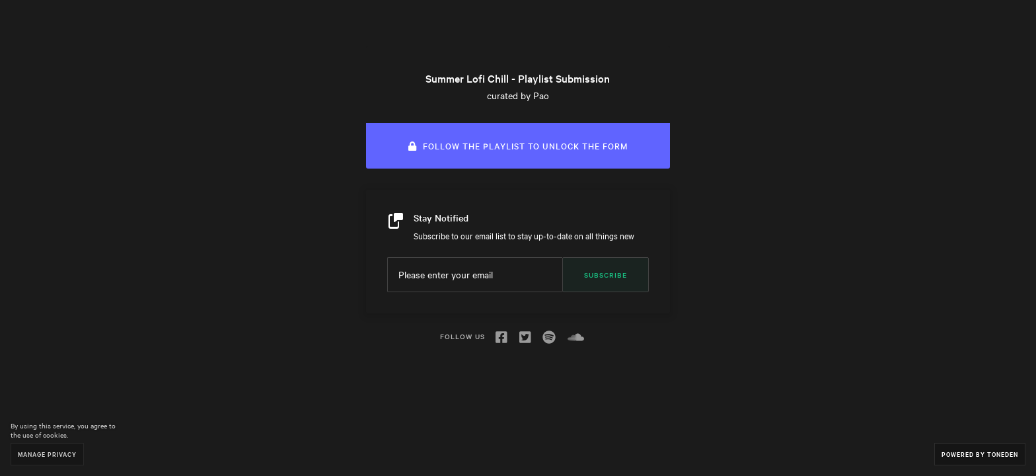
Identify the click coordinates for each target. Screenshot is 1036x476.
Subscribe (605, 275)
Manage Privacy (47, 454)
